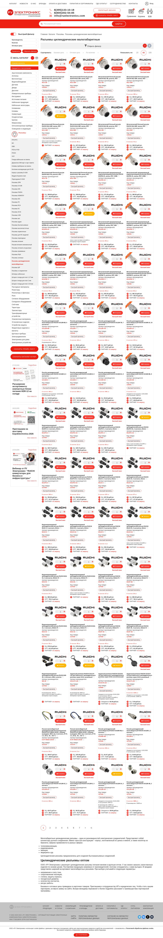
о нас (33, 4)
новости (24, 4)
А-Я (32, 58)
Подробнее (32, 365)
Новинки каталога (18, 63)
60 (144, 53)
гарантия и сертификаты (81, 4)
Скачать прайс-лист (107, 15)
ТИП (36, 58)
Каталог (52, 34)
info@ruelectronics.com (67, 15)
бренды (42, 4)
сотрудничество (118, 4)
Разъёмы (60, 34)
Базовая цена (60, 53)
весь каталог (21, 58)
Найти (118, 24)
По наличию (92, 53)
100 (150, 53)
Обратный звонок (107, 10)
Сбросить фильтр (30, 51)
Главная (44, 34)
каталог (13, 4)
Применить (16, 51)
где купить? (101, 4)
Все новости (31, 396)
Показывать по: (126, 53)
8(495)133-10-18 (61, 9)
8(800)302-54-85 (61, 12)
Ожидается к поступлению (21, 68)
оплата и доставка (58, 4)
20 (137, 53)
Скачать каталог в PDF (24, 357)
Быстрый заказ (60, 72)
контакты (133, 4)
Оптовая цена (77, 53)
